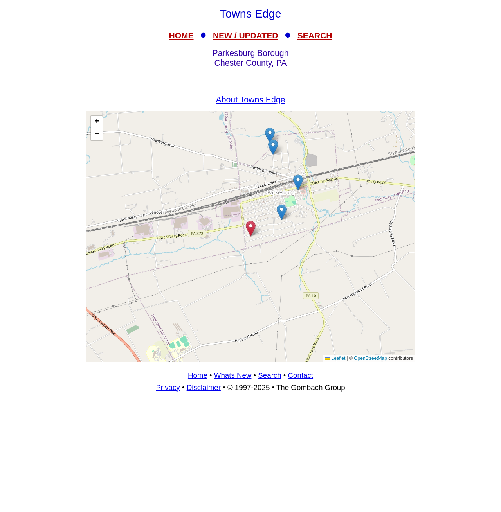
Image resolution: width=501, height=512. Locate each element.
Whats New (233, 375)
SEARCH (314, 35)
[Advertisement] (250, 455)
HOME (181, 35)
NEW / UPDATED (245, 35)
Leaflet (335, 358)
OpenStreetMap (370, 358)
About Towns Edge (250, 99)
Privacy (168, 387)
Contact (300, 375)
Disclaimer (204, 387)
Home (197, 375)
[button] (282, 212)
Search (269, 375)
